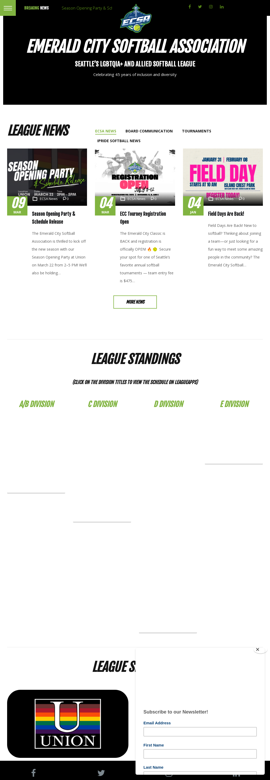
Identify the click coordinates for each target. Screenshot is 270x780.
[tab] (106, 131)
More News (135, 294)
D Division (168, 395)
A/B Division (36, 395)
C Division (102, 395)
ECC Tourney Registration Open (146, 214)
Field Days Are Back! (224, 214)
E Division (234, 395)
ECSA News (49, 198)
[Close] (260, 649)
